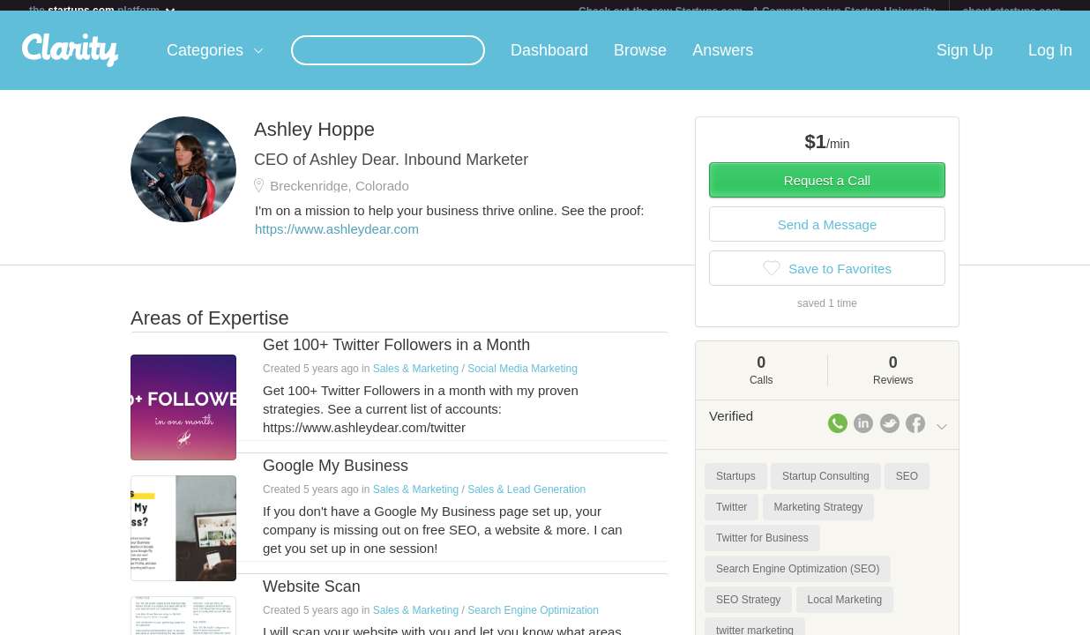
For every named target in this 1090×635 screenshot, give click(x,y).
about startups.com (1012, 11)
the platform (103, 10)
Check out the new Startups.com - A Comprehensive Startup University (757, 11)
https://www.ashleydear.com (337, 239)
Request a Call (827, 190)
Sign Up (965, 61)
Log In (1050, 61)
